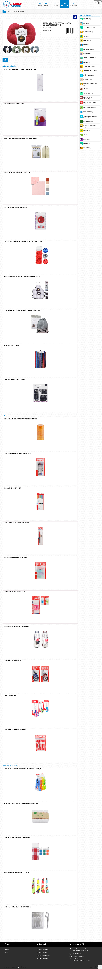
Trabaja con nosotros (42, 958)
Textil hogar (20, 11)
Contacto (7, 949)
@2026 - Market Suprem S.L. (10, 967)
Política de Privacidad (42, 949)
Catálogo (10, 11)
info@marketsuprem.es (78, 956)
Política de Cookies (42, 952)
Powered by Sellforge (93, 967)
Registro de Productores (43, 955)
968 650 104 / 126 (77, 953)
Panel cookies (22, 967)
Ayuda (6, 952)
